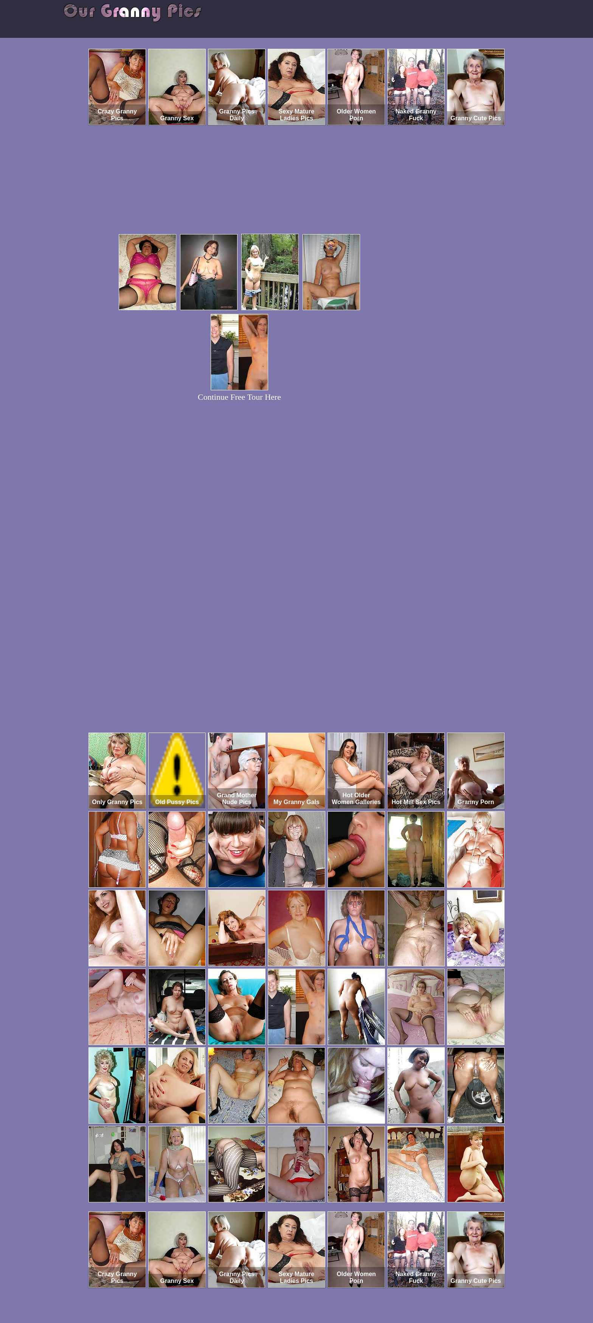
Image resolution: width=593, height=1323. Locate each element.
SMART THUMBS (310, 1291)
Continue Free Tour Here (239, 397)
